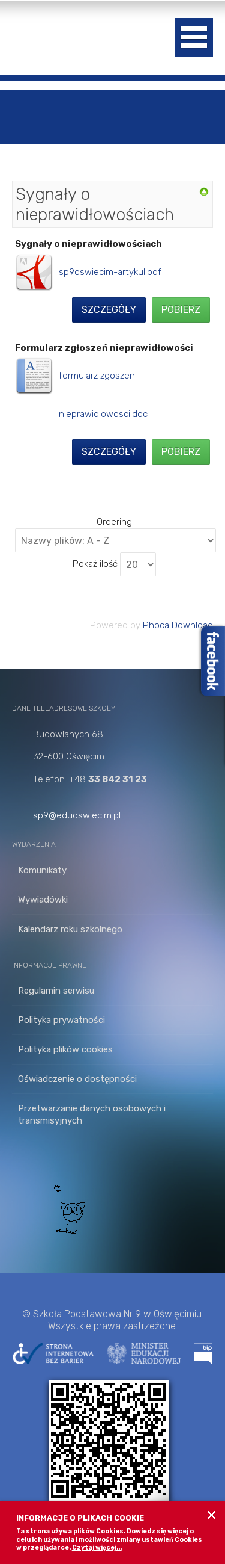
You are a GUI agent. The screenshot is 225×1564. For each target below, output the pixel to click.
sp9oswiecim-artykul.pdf (110, 272)
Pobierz (180, 309)
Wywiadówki (43, 899)
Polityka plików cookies (65, 1049)
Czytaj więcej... (97, 1547)
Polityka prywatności (61, 1020)
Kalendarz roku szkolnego (70, 929)
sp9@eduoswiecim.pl (77, 815)
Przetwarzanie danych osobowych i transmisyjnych (92, 1114)
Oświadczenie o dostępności (77, 1079)
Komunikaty (42, 870)
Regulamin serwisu (56, 990)
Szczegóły (109, 309)
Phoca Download (178, 625)
